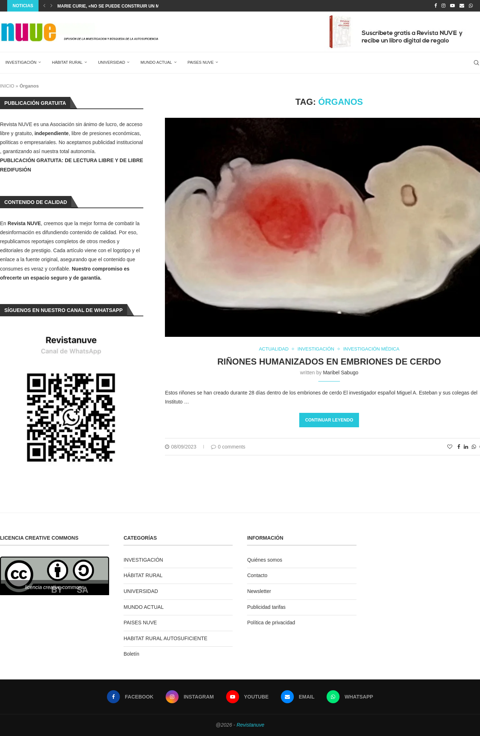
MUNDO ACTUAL (156, 62)
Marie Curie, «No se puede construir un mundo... (116, 6)
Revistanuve (250, 725)
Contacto (257, 575)
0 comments (228, 447)
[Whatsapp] (471, 6)
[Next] (51, 6)
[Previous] (44, 6)
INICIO (7, 86)
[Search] (476, 62)
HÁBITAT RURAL (67, 62)
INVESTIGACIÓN (20, 62)
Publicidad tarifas (266, 607)
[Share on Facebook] (458, 447)
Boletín (131, 654)
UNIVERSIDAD (111, 62)
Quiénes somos (264, 560)
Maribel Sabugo (340, 372)
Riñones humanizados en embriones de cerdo (329, 361)
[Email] (461, 6)
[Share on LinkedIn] (466, 447)
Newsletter (259, 591)
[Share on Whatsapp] (474, 447)
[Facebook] (435, 6)
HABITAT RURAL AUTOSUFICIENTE (165, 638)
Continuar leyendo (329, 420)
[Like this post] (449, 447)
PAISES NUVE (201, 62)
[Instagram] (443, 6)
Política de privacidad (271, 622)
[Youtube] (452, 6)
